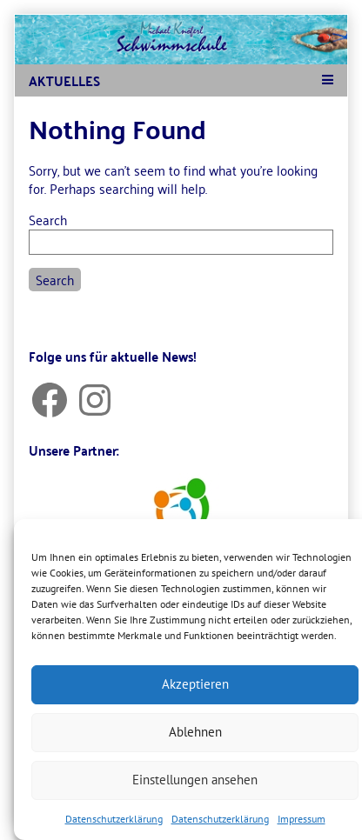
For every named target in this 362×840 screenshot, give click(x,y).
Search (48, 219)
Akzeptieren (195, 684)
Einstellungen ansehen (195, 779)
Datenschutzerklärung (114, 818)
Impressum (301, 818)
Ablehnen (195, 731)
